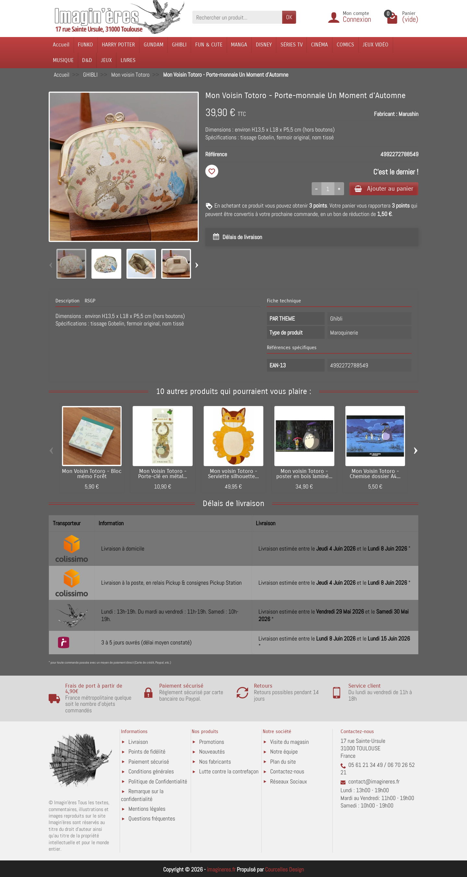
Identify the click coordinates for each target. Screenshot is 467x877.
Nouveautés (212, 751)
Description (67, 301)
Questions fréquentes (151, 818)
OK (289, 17)
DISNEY (264, 45)
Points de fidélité (146, 751)
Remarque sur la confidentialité (142, 795)
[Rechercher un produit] (237, 17)
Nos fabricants (215, 761)
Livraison (138, 741)
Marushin (408, 114)
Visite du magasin (289, 741)
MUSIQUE (63, 60)
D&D (87, 60)
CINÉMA (319, 45)
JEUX (106, 60)
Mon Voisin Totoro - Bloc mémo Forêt (92, 474)
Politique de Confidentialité (157, 781)
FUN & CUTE (208, 45)
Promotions (211, 741)
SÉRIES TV (292, 45)
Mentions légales (146, 808)
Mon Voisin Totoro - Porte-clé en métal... (162, 474)
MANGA (239, 45)
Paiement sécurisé (148, 761)
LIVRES (128, 60)
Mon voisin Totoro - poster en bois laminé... (304, 474)
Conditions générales (151, 771)
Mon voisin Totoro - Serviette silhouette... (233, 474)
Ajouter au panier (383, 188)
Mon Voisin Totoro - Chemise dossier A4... (375, 474)
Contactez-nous (287, 771)
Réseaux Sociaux (288, 781)
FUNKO (85, 45)
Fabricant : (385, 114)
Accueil (61, 45)
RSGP (90, 301)
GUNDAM (153, 45)
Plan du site (283, 761)
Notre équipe (284, 751)
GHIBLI (179, 45)
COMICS (345, 45)
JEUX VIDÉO (376, 45)
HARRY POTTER (118, 45)
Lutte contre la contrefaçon (228, 771)
